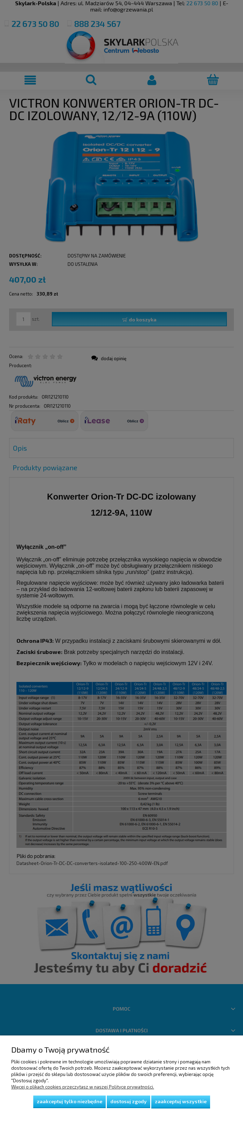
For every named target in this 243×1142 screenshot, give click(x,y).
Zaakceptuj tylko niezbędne (69, 1101)
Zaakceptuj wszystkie (181, 1101)
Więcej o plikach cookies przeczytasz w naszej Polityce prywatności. (82, 1087)
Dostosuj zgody (128, 1101)
